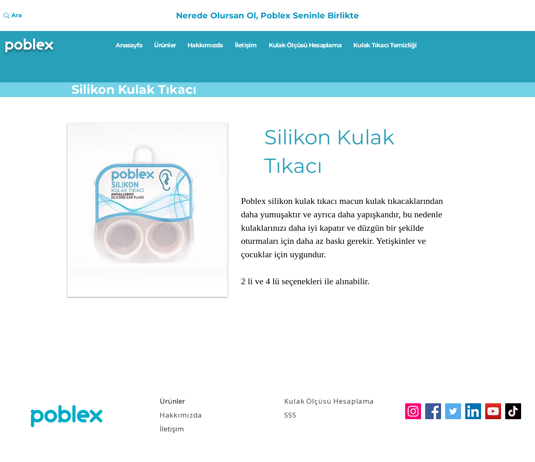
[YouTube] (493, 411)
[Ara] (35, 15)
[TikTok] (513, 411)
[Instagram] (413, 411)
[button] (147, 210)
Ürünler (172, 401)
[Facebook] (433, 411)
